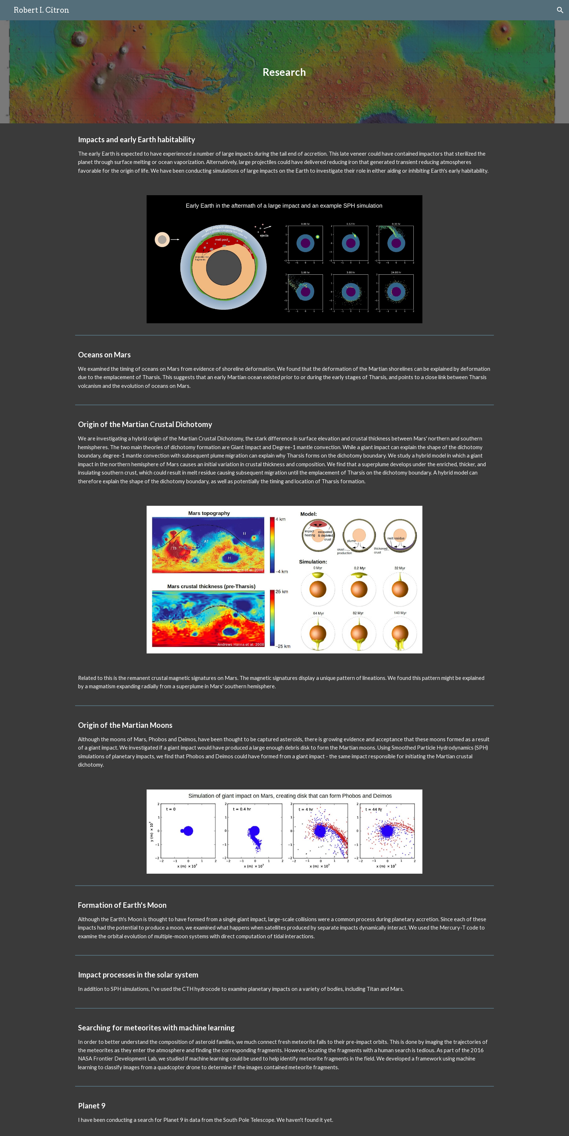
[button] (560, 10)
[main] (284, 72)
